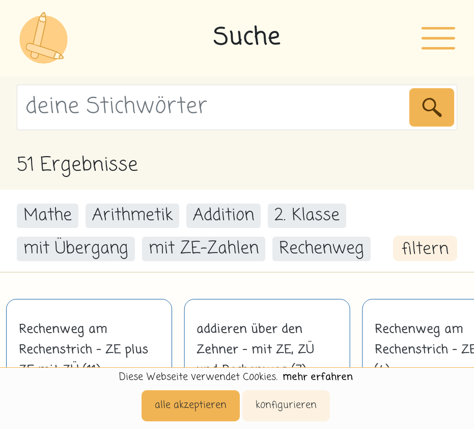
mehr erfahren (318, 377)
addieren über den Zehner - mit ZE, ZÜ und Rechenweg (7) (255, 350)
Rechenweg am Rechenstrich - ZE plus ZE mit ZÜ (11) (83, 350)
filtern (425, 249)
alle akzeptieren (191, 405)
